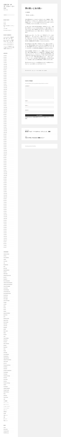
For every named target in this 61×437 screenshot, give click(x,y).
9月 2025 (5, 69)
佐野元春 (5, 411)
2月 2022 (5, 146)
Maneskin (5, 327)
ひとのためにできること (7, 30)
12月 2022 (5, 128)
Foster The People (6, 300)
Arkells (5, 259)
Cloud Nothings (6, 289)
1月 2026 (5, 62)
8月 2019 (5, 200)
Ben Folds (5, 268)
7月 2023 (5, 116)
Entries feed (6, 429)
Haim (4, 305)
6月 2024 (5, 96)
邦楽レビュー (6, 420)
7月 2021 (5, 159)
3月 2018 (5, 231)
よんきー (34, 70)
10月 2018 (5, 218)
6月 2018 (5, 225)
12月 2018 (5, 214)
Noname (5, 334)
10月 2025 (5, 68)
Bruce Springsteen (7, 280)
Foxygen (5, 302)
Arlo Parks (5, 261)
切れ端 (5, 23)
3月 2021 (5, 166)
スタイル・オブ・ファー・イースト (9, 6)
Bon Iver (5, 277)
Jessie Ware (5, 314)
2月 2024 (5, 103)
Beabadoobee (6, 264)
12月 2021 (5, 150)
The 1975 (5, 363)
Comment (27, 85)
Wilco (5, 393)
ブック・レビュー (6, 408)
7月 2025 (5, 73)
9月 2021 (5, 155)
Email (26, 105)
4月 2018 (5, 229)
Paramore (5, 341)
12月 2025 (5, 64)
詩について (5, 418)
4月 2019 (5, 207)
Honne (5, 307)
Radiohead (5, 347)
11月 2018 (5, 216)
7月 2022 (5, 137)
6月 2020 (5, 182)
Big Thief (5, 271)
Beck (4, 266)
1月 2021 (5, 170)
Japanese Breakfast (7, 313)
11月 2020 (5, 173)
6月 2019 (5, 204)
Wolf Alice (5, 395)
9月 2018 (5, 220)
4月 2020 (5, 186)
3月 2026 (5, 59)
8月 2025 (5, 71)
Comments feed (6, 431)
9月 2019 (5, 198)
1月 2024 (5, 105)
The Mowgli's (6, 372)
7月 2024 (5, 94)
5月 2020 (5, 184)
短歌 (4, 417)
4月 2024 (5, 100)
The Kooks (5, 368)
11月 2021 (5, 152)
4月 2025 (5, 78)
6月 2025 (5, 75)
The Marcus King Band (7, 370)
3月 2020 (5, 188)
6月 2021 (5, 161)
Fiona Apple (6, 298)
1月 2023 (5, 127)
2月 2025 (5, 82)
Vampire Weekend (7, 388)
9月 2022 (5, 134)
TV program (6, 386)
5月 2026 (5, 55)
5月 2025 (5, 76)
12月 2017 (5, 236)
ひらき (5, 22)
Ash (4, 262)
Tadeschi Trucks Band (7, 359)
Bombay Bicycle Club (7, 275)
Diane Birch (6, 297)
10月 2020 (5, 175)
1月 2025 (5, 84)
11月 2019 (5, 195)
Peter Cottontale (6, 343)
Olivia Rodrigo (6, 338)
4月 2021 (5, 164)
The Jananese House (7, 365)
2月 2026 (5, 60)
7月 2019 (5, 202)
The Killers (5, 366)
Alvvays (5, 255)
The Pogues (5, 374)
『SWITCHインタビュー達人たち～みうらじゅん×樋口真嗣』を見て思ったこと (9, 47)
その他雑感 (5, 400)
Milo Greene (6, 331)
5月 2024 (5, 98)
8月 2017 (5, 243)
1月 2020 (5, 191)
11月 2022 (5, 130)
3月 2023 (5, 123)
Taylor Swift (6, 361)
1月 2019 (5, 213)
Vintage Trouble (6, 390)
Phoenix (5, 345)
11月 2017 (5, 238)
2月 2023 (5, 125)
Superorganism (6, 357)
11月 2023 (5, 109)
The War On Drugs (7, 382)
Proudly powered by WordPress (30, 146)
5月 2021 (5, 162)
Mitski (5, 332)
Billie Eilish (5, 273)
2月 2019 (5, 211)
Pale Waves (5, 340)
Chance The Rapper (7, 286)
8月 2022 (5, 136)
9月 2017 (5, 241)
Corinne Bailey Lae (7, 291)
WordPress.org (6, 432)
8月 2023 (5, 114)
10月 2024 (5, 89)
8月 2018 (5, 222)
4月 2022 (5, 143)
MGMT (5, 329)
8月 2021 (5, 157)
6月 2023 (5, 118)
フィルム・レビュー (7, 406)
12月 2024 (5, 85)
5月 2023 (5, 119)
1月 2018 (5, 234)
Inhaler (5, 311)
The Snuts (5, 377)
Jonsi (4, 316)
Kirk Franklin (6, 322)
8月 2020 (5, 179)
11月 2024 (5, 87)
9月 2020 (5, 177)
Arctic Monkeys (6, 257)
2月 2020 (5, 189)
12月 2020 (5, 171)
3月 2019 (5, 209)
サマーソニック (6, 404)
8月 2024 (5, 93)
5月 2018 (5, 227)
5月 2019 (5, 205)
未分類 (5, 413)
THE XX (5, 384)
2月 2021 (5, 168)
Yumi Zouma (6, 397)
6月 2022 (5, 139)
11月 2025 (5, 66)
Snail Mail (5, 352)
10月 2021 (5, 153)
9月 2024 (5, 91)
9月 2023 (5, 112)
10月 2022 (5, 132)
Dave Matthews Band (7, 293)
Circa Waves (6, 288)
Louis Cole (5, 325)
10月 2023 (5, 111)
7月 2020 (5, 180)
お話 (4, 399)
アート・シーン (6, 402)
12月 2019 (5, 193)
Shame (5, 350)
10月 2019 (5, 196)
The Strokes (6, 379)
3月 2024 (5, 102)
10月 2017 (5, 240)
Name (26, 100)
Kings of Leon (6, 320)
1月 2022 (5, 148)
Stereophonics (6, 356)
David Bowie (6, 295)
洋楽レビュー (6, 415)
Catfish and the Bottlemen (8, 282)
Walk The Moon (6, 391)
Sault (4, 348)
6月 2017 (5, 247)
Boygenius (5, 279)
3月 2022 (5, 145)
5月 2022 (5, 141)
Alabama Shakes (6, 254)
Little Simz (5, 323)
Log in (5, 427)
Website (26, 110)
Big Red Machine (6, 270)
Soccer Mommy (6, 354)
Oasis (4, 336)
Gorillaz (5, 304)
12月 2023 (5, 107)
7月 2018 (5, 223)
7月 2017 (5, 245)
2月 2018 (5, 232)
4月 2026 (5, 57)
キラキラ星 (5, 28)
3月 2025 (5, 80)
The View (5, 381)
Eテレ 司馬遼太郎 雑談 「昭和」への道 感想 (9, 38)
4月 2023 (5, 121)
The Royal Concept (7, 375)
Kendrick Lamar (6, 318)
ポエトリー (5, 409)
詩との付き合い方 (10, 42)
